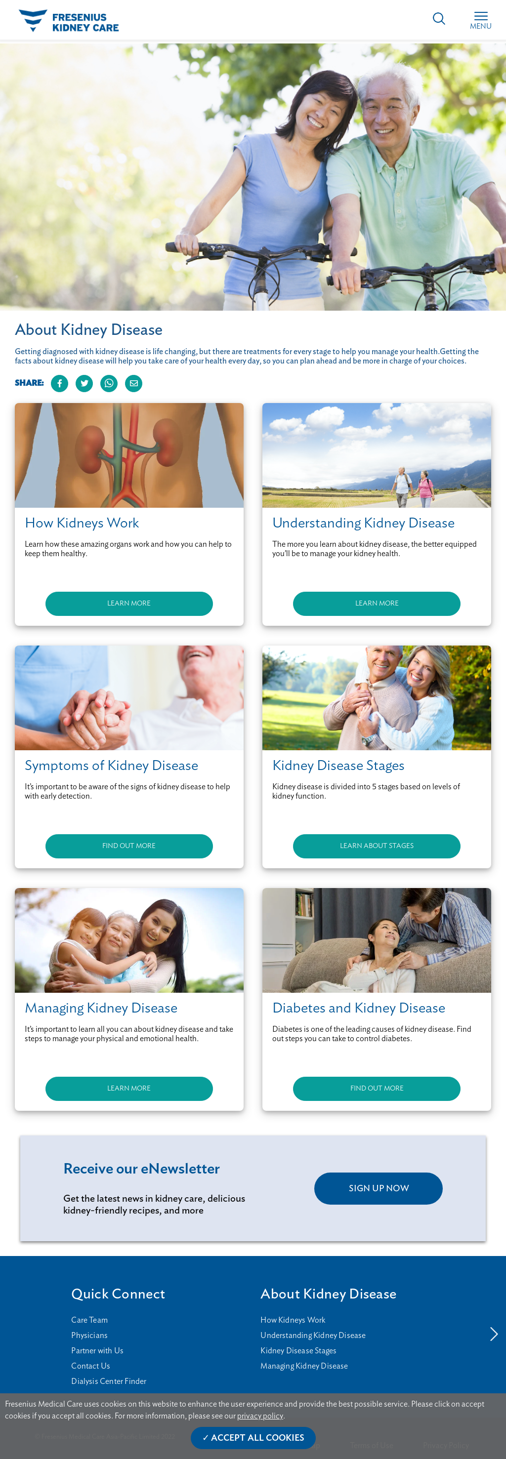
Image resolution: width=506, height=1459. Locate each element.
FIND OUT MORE (129, 846)
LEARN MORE (129, 603)
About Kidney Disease (328, 1294)
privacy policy (260, 1416)
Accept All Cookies (257, 1438)
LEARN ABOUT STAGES (377, 846)
